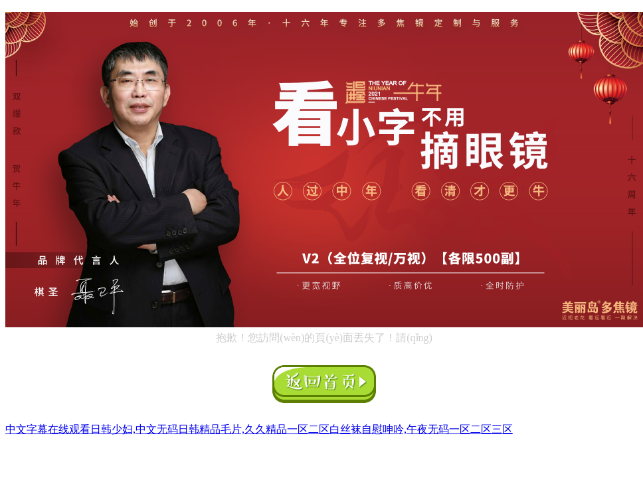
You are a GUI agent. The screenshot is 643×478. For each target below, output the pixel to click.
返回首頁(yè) (324, 384)
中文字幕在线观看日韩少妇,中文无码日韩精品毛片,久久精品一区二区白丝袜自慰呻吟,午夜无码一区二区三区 (259, 429)
